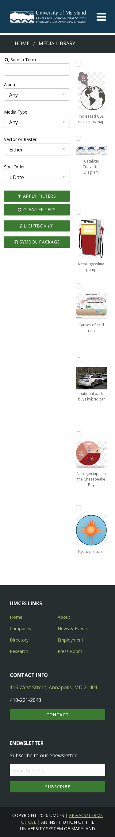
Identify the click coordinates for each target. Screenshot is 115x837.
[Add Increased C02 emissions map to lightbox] (78, 64)
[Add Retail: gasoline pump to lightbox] (78, 212)
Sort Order (14, 167)
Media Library (57, 43)
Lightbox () (37, 226)
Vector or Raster (20, 139)
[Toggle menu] (101, 17)
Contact (57, 715)
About (64, 617)
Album (10, 84)
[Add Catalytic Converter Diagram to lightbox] (78, 138)
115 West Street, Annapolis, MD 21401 (54, 687)
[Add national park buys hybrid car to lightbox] (78, 359)
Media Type (15, 112)
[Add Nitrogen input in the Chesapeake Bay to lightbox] (78, 433)
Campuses (20, 628)
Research (19, 651)
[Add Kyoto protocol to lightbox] (78, 507)
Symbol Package (37, 242)
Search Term (20, 59)
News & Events (73, 628)
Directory (19, 640)
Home (22, 43)
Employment (70, 640)
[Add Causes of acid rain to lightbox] (78, 286)
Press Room (70, 651)
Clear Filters (37, 209)
